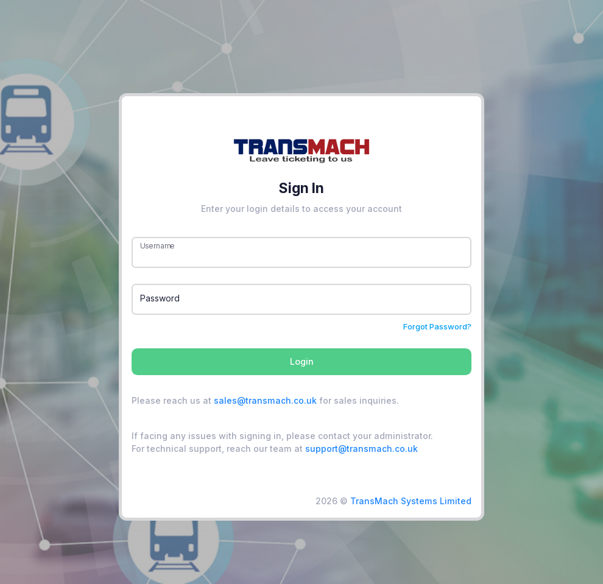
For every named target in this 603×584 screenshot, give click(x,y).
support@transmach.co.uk (361, 448)
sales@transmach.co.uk (265, 400)
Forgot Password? (437, 326)
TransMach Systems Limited (410, 501)
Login (302, 361)
